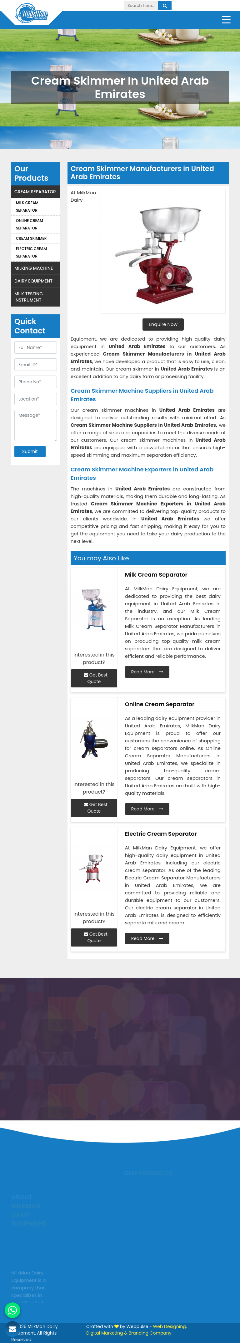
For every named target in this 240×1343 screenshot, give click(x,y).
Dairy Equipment (33, 281)
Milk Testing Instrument (28, 297)
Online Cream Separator (29, 224)
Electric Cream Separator (31, 252)
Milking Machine (33, 268)
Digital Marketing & (107, 1333)
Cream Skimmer (31, 238)
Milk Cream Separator (27, 206)
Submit (30, 451)
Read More (147, 672)
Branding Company (149, 1333)
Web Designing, (170, 1326)
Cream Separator (35, 192)
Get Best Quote (96, 678)
